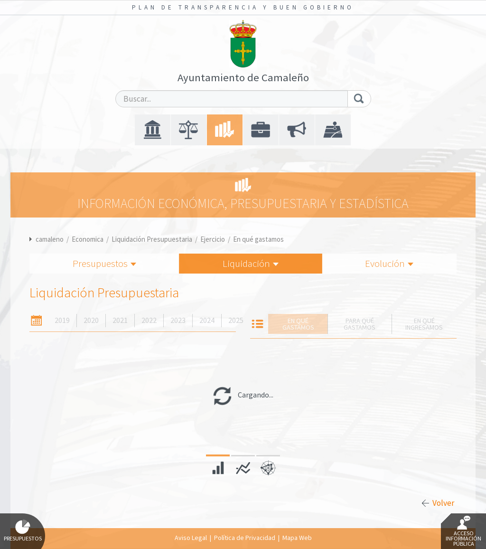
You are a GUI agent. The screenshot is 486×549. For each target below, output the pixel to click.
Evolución (389, 263)
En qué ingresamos (424, 323)
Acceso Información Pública (463, 531)
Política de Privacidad (244, 537)
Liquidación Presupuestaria (152, 239)
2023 (178, 320)
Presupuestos (104, 263)
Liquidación (251, 263)
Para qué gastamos (359, 323)
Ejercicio (212, 239)
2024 (207, 320)
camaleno (50, 239)
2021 (120, 320)
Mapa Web (297, 537)
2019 (62, 320)
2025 (235, 320)
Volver (443, 503)
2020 (91, 320)
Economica (87, 239)
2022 (149, 320)
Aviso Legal (191, 537)
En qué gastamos (258, 239)
